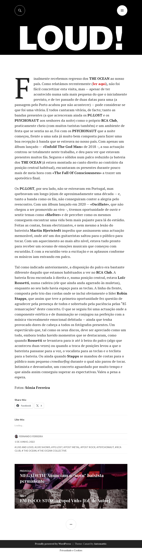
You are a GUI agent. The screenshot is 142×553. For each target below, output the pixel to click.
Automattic (100, 543)
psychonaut (106, 447)
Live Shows (43, 447)
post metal (72, 447)
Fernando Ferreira (31, 436)
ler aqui (99, 83)
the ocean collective (52, 450)
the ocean (30, 450)
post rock (89, 447)
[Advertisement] (71, 41)
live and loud (25, 447)
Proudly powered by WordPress (53, 543)
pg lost (57, 447)
